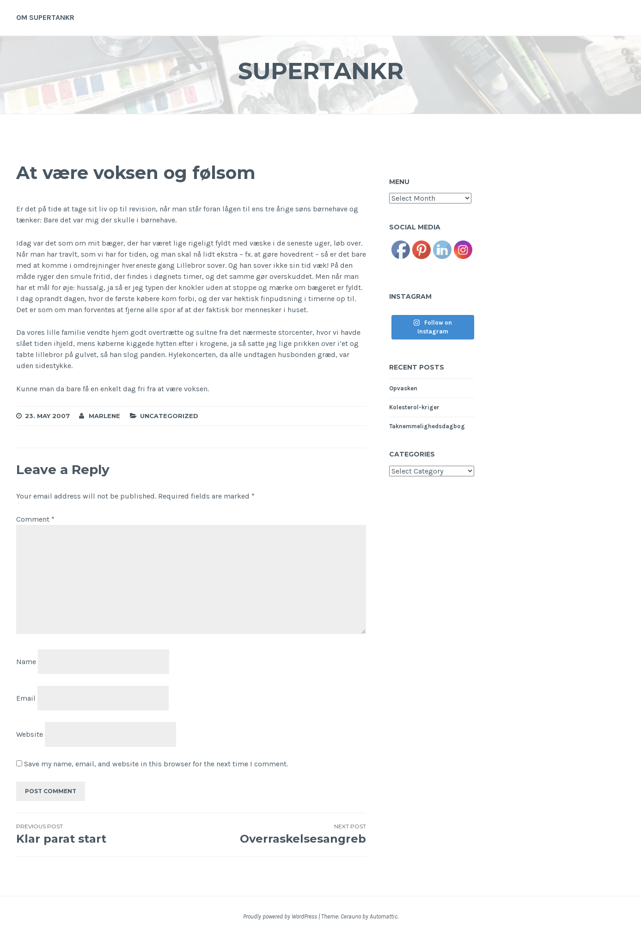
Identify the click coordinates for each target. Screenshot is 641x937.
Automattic (383, 916)
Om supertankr (45, 17)
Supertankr (320, 71)
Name (26, 661)
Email (26, 697)
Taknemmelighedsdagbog (427, 426)
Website (29, 734)
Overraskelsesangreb (278, 833)
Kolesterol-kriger (414, 407)
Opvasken (403, 388)
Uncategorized (169, 415)
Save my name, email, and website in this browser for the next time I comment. (156, 763)
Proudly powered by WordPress (280, 916)
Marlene (104, 415)
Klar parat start (103, 833)
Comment (35, 519)
